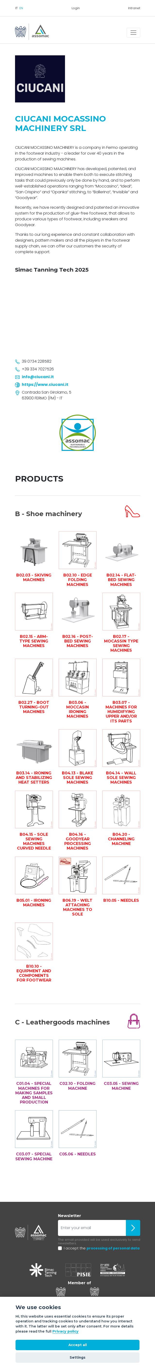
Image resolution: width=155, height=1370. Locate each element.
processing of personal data (113, 1248)
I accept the (101, 1248)
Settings (77, 1357)
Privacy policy (65, 1331)
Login (76, 8)
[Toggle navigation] (133, 32)
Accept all (77, 1345)
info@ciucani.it (38, 377)
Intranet (134, 8)
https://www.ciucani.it (45, 384)
